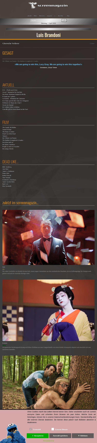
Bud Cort (5, 184)
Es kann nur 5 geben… (9, 96)
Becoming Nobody (7, 149)
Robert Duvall (6, 175)
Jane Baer (5, 169)
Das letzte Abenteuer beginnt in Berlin (14, 94)
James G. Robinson (8, 171)
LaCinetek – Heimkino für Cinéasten (13, 98)
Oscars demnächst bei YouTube (12, 92)
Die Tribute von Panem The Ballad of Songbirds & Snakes (12, 139)
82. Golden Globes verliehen (10, 107)
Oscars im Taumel (7, 105)
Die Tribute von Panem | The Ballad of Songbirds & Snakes (20, 61)
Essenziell (35, 429)
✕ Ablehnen (83, 436)
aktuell (29, 15)
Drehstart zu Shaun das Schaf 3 (12, 103)
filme (35, 15)
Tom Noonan (6, 177)
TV (3, 269)
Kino (4, 345)
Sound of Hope (6, 129)
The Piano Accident (8, 132)
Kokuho (4, 343)
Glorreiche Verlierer (10, 43)
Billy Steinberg (6, 167)
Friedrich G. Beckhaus (9, 180)
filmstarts (42, 15)
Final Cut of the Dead (9, 134)
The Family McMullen (9, 127)
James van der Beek (8, 182)
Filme (92, 43)
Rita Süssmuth (6, 186)
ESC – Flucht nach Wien (9, 90)
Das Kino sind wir (7, 142)
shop (68, 15)
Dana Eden (5, 173)
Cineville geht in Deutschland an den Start (15, 109)
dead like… (61, 15)
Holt (3, 267)
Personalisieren (48, 441)
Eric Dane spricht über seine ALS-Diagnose (15, 101)
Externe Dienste (60, 429)
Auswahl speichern (60, 436)
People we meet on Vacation (10, 146)
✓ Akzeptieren (37, 436)
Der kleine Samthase (8, 144)
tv (54, 15)
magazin (49, 15)
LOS (64, 20)
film (5, 122)
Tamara (4, 136)
